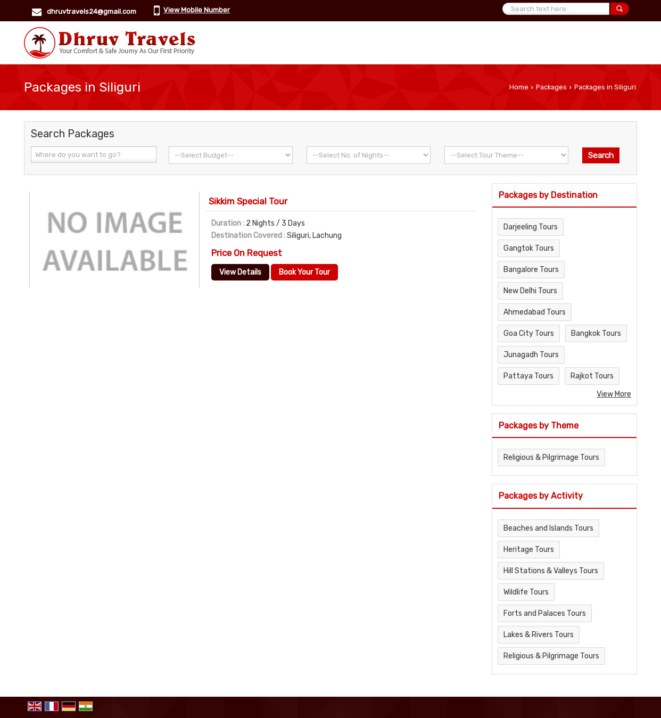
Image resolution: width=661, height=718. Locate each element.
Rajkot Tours (592, 376)
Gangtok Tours (528, 248)
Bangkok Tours (596, 333)
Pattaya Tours (528, 376)
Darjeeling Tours (530, 227)
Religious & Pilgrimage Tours (551, 457)
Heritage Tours (528, 549)
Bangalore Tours (531, 269)
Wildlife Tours (526, 592)
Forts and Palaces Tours (544, 613)
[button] (196, 10)
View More (614, 394)
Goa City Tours (528, 333)
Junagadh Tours (531, 354)
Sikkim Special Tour (248, 201)
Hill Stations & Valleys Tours (550, 570)
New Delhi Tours (530, 290)
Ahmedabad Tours (534, 312)
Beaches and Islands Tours (548, 528)
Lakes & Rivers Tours (538, 634)
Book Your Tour (304, 272)
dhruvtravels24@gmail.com (91, 11)
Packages (551, 87)
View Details (240, 272)
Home (518, 87)
